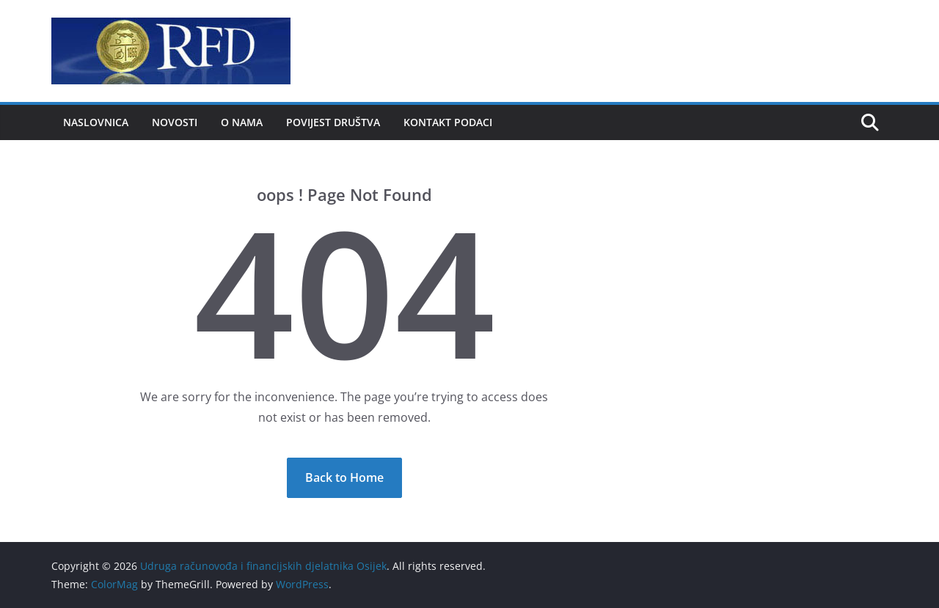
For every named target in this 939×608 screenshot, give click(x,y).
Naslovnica (95, 122)
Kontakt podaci (447, 122)
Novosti (174, 122)
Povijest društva (333, 122)
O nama (242, 122)
